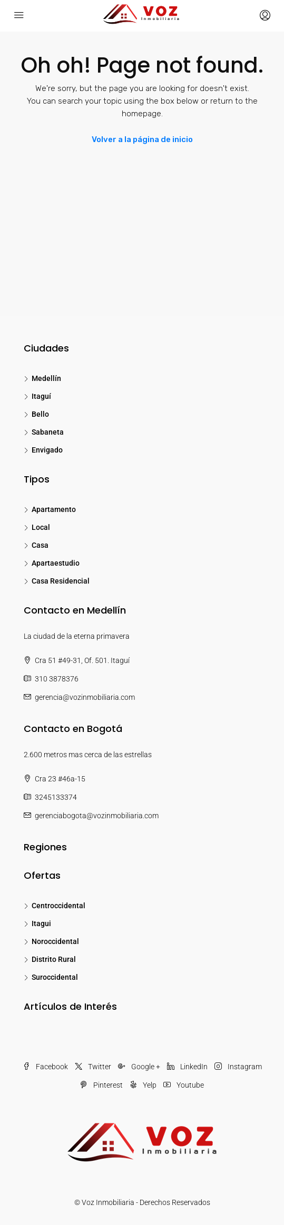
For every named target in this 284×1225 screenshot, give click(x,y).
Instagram (238, 1066)
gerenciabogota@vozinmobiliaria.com (97, 815)
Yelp (143, 1085)
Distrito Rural (54, 959)
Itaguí (41, 396)
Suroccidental (55, 977)
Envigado (47, 450)
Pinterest (101, 1085)
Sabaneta (48, 432)
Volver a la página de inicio (142, 139)
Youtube (183, 1085)
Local (41, 527)
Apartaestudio (56, 563)
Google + (139, 1066)
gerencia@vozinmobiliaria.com (85, 697)
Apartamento (54, 509)
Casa (40, 545)
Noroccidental (55, 941)
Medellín (46, 378)
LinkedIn (187, 1066)
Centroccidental (58, 905)
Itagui (41, 923)
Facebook (45, 1066)
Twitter (93, 1066)
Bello (40, 414)
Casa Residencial (61, 581)
